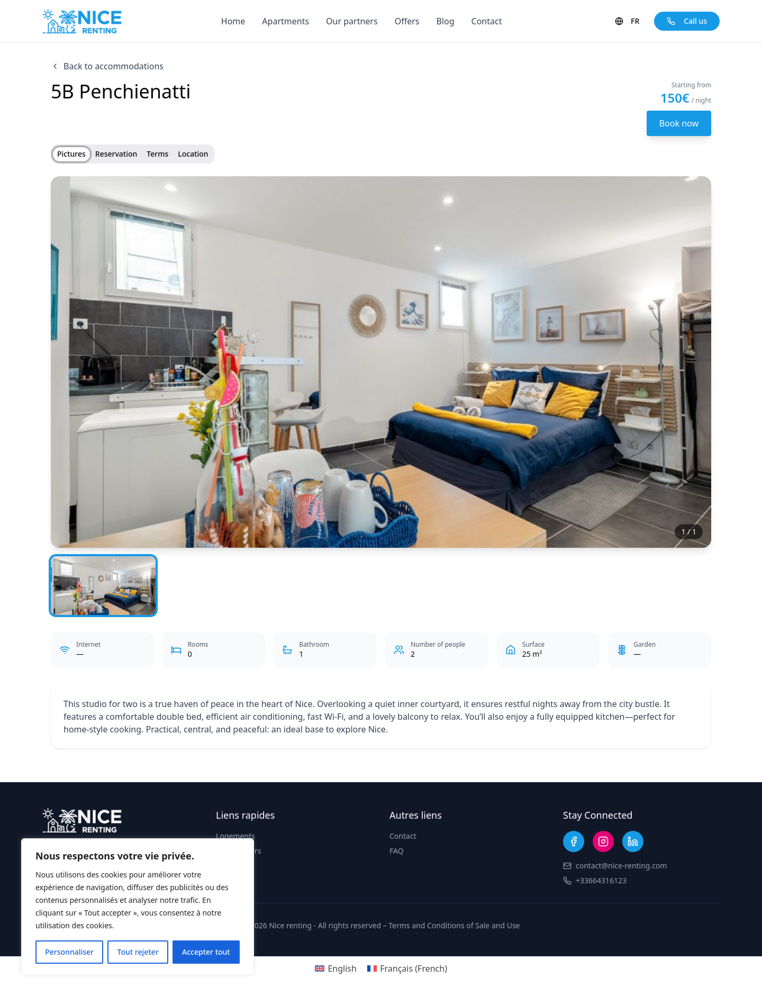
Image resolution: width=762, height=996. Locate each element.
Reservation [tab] (116, 154)
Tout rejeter (138, 952)
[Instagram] (603, 841)
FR (627, 21)
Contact (486, 21)
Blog (445, 21)
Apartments (285, 21)
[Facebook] (573, 841)
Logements (235, 836)
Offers (407, 21)
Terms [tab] (157, 154)
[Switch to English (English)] (336, 968)
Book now (678, 123)
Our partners (352, 21)
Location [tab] (193, 154)
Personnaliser (69, 952)
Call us (687, 21)
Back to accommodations (107, 66)
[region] (137, 906)
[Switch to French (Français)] (407, 968)
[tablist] (133, 154)
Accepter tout (206, 952)
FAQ (396, 851)
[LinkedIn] (632, 841)
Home (233, 21)
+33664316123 (601, 880)
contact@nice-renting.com (621, 866)
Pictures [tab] (71, 154)
